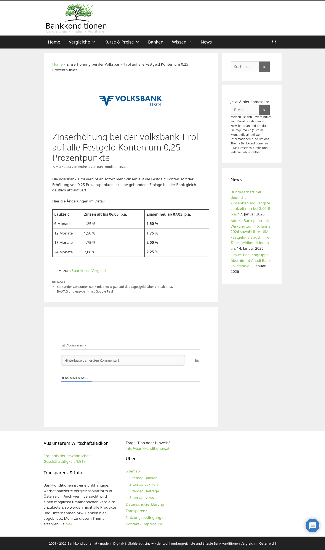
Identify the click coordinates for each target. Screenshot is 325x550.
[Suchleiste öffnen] (274, 42)
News (206, 42)
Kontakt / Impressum (144, 523)
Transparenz (136, 510)
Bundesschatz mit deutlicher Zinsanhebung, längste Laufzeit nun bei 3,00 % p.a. (251, 203)
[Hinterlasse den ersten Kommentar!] (123, 360)
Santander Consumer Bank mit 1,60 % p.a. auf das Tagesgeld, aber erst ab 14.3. (115, 287)
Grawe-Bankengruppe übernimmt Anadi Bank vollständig (251, 260)
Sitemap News (141, 497)
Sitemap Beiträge (144, 491)
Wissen (184, 42)
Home (54, 42)
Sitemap (133, 471)
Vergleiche (84, 42)
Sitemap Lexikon (143, 484)
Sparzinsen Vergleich (89, 270)
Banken (155, 42)
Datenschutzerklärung (145, 504)
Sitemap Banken (143, 477)
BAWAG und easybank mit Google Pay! (85, 291)
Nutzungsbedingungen (146, 517)
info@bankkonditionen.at (147, 448)
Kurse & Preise (124, 42)
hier (69, 523)
